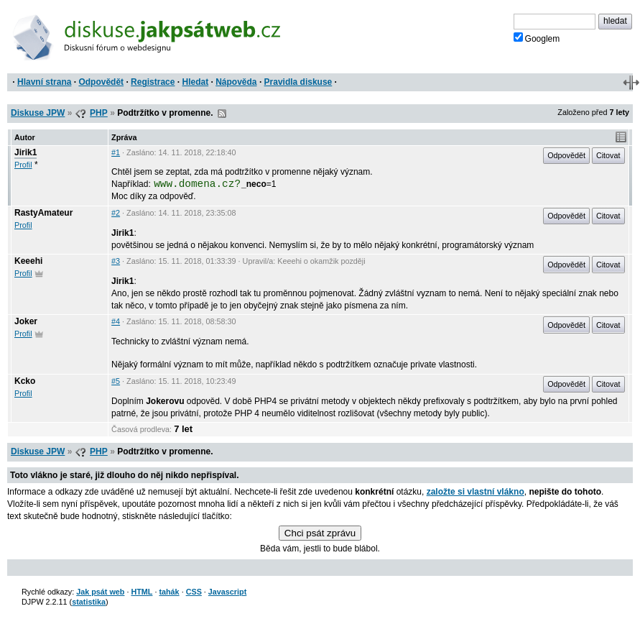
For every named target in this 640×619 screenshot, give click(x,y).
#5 (115, 381)
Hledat (195, 82)
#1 (115, 152)
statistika (89, 601)
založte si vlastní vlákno (475, 492)
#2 (115, 212)
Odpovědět (101, 82)
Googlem (537, 38)
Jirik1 (25, 152)
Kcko (24, 381)
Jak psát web (100, 591)
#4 (115, 321)
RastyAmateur (43, 213)
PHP (99, 113)
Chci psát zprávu (320, 533)
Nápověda (235, 82)
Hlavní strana (44, 82)
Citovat (608, 155)
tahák (169, 591)
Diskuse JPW (38, 113)
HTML (141, 591)
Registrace (153, 82)
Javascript (227, 591)
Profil (23, 164)
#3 (115, 261)
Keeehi (28, 261)
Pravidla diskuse (298, 82)
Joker (25, 321)
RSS (222, 113)
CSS (194, 591)
